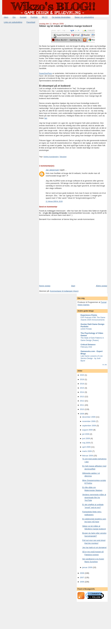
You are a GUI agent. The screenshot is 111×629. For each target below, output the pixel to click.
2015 (82, 388)
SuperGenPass (45, 73)
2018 (82, 379)
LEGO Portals (86, 329)
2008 (82, 573)
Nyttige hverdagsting (51, 157)
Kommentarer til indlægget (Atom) (64, 291)
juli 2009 (85, 434)
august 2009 (87, 430)
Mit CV (45, 17)
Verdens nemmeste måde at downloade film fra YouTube (94, 497)
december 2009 (88, 417)
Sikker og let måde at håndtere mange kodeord (65, 26)
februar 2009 (87, 455)
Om (14, 17)
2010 (82, 409)
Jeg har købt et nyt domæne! (94, 547)
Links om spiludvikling (13, 22)
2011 (82, 405)
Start (73, 286)
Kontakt (23, 17)
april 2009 (86, 447)
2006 (82, 582)
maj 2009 (86, 443)
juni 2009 (86, 438)
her (45, 118)
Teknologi (62, 157)
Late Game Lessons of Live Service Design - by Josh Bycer (92, 358)
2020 (82, 375)
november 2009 (88, 421)
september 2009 (89, 425)
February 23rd (86, 347)
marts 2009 (87, 451)
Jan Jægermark (52, 170)
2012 (82, 401)
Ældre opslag (101, 286)
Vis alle (104, 364)
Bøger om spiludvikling (84, 17)
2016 (82, 384)
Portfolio (34, 17)
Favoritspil (31, 22)
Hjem (6, 17)
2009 (82, 414)
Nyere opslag (44, 286)
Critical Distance (88, 344)
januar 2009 (87, 567)
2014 (82, 392)
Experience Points (89, 315)
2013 (82, 396)
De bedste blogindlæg (61, 17)
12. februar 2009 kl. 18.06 (54, 201)
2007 (82, 577)
